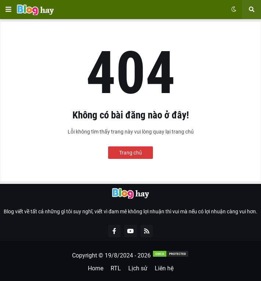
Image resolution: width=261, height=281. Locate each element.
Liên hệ (164, 268)
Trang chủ (130, 153)
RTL (116, 268)
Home (95, 268)
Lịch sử (137, 268)
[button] (8, 9)
